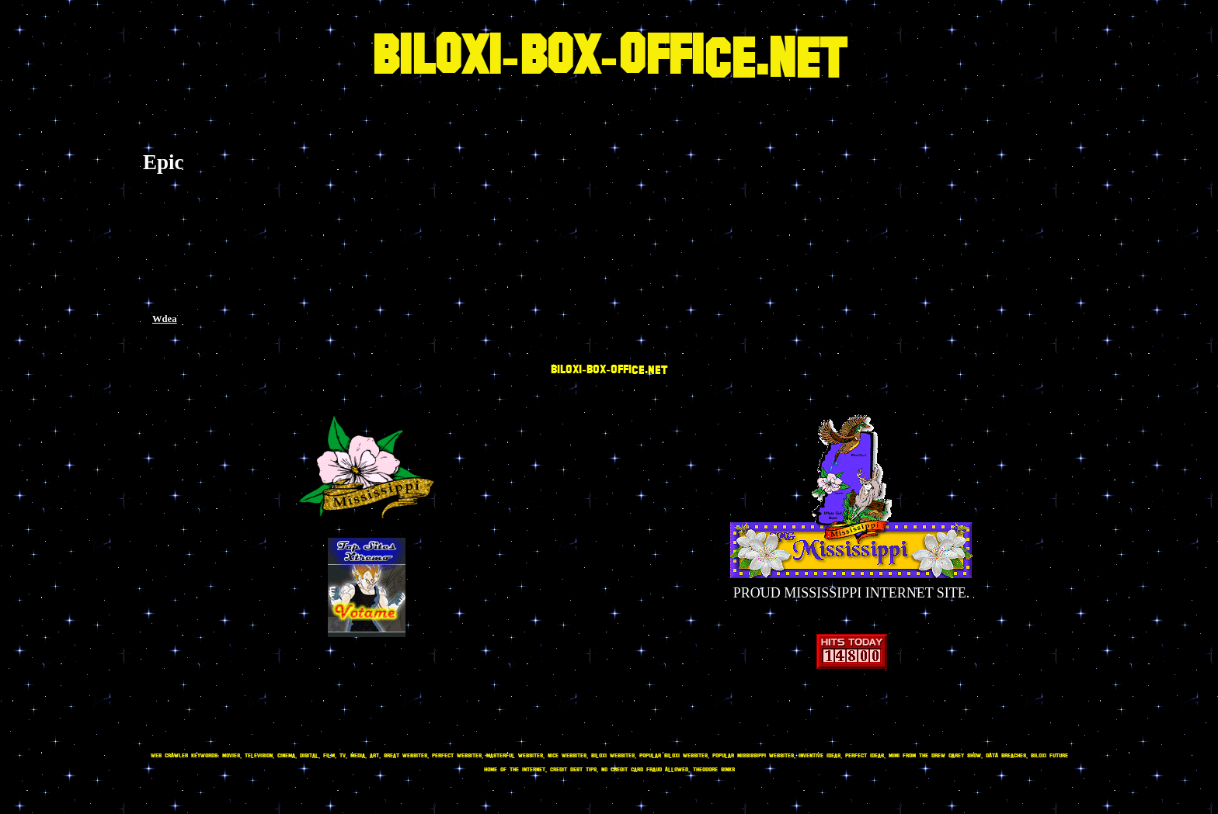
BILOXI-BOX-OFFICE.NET (609, 58)
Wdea (164, 318)
